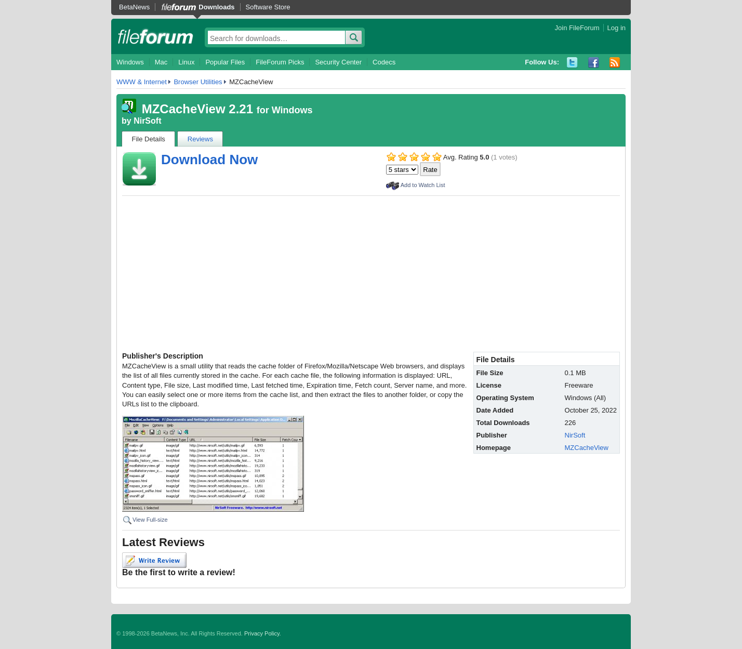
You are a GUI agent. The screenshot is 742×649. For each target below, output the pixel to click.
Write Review (154, 560)
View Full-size (150, 519)
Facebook (593, 62)
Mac (161, 62)
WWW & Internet (141, 82)
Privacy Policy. (262, 633)
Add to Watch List (423, 185)
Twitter (572, 62)
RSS (615, 62)
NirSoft (147, 120)
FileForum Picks (280, 62)
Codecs (384, 62)
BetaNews (134, 7)
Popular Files (225, 62)
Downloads (216, 7)
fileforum (155, 36)
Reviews (200, 139)
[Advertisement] (371, 274)
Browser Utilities (198, 82)
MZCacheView (586, 448)
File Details (148, 139)
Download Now (209, 159)
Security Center (338, 62)
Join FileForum (577, 28)
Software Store (268, 7)
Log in (616, 28)
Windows (130, 62)
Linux (186, 62)
